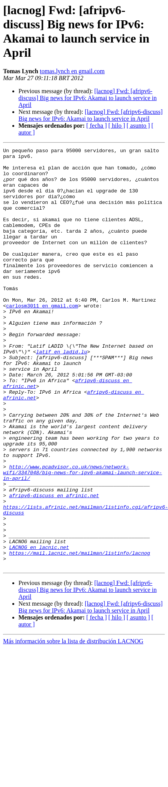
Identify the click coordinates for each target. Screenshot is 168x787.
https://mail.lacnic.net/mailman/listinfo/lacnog (79, 634)
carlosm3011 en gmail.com (42, 337)
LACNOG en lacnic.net (39, 627)
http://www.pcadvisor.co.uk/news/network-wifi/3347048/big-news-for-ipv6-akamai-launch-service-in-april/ (82, 537)
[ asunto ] (138, 125)
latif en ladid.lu (61, 392)
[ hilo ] (116, 125)
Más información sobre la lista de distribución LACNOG (73, 725)
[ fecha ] (96, 125)
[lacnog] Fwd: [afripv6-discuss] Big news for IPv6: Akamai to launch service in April (87, 98)
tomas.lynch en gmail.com (72, 71)
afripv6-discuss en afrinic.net (54, 565)
